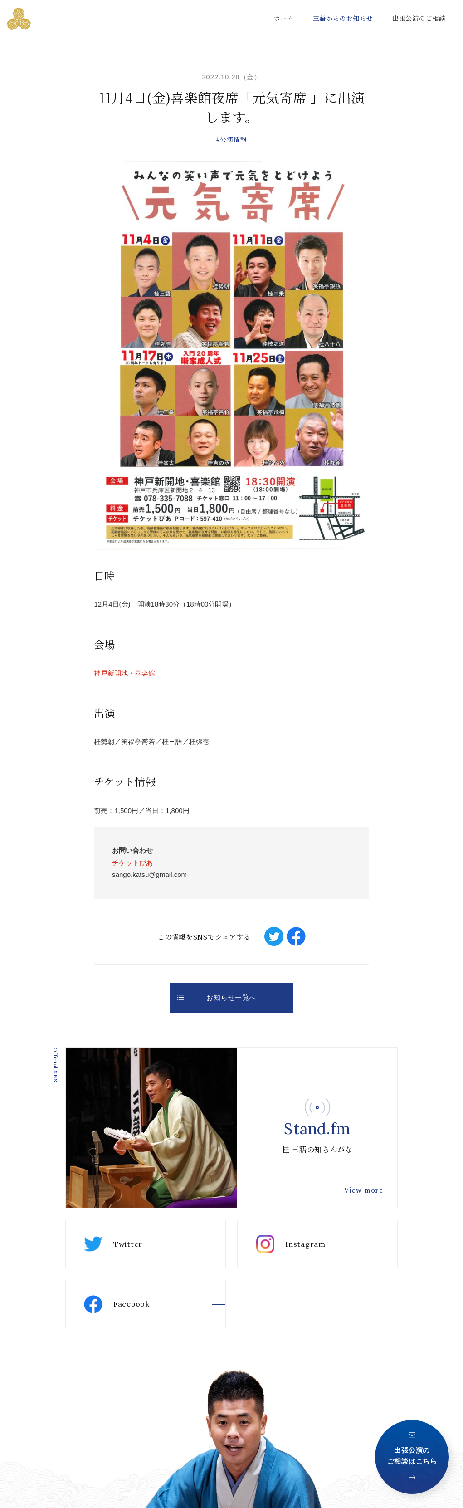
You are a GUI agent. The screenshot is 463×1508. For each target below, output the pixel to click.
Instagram (291, 1244)
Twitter (113, 1244)
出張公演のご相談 (419, 18)
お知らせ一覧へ (217, 997)
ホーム (283, 18)
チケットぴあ (132, 863)
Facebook (116, 1304)
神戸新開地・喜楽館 (124, 673)
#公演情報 (231, 139)
